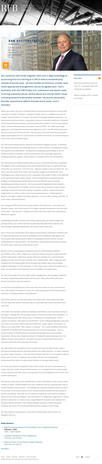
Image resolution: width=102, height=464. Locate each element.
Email (11, 57)
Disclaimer (22, 457)
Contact (8, 457)
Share (77, 457)
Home (3, 457)
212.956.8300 (16, 55)
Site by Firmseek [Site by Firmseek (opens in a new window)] (31, 457)
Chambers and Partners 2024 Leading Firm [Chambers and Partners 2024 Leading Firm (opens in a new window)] (20, 436)
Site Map (14, 457)
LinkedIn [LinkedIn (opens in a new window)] (82, 457)
